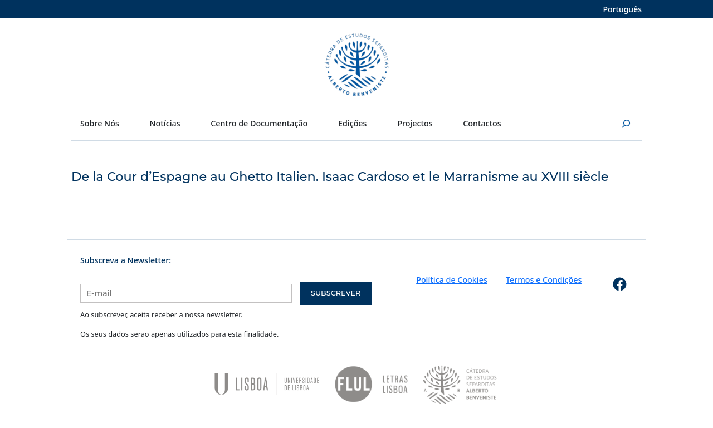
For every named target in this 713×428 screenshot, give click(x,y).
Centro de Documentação (259, 123)
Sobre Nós (99, 123)
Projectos (414, 123)
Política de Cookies (451, 279)
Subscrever (335, 293)
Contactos (482, 123)
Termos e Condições (544, 279)
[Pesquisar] (625, 123)
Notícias (165, 123)
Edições (352, 123)
